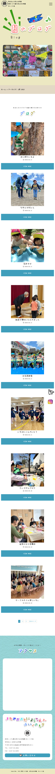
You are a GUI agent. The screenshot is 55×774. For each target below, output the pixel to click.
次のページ (32, 621)
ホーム (3, 89)
